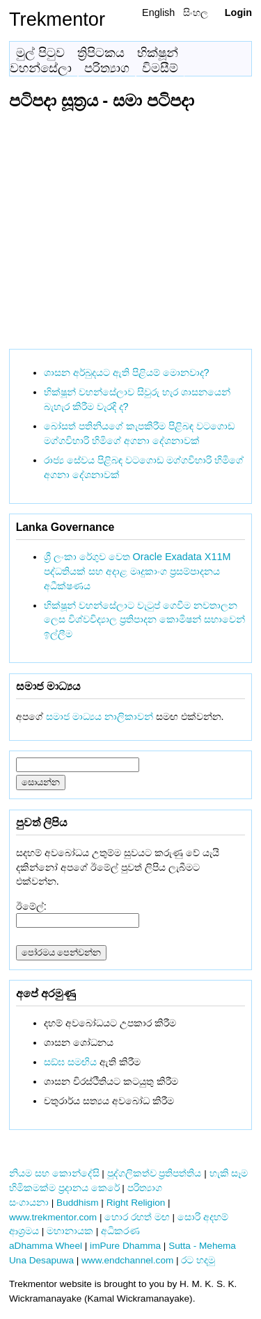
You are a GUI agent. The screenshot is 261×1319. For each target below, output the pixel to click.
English (158, 12)
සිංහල (195, 12)
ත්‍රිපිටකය (101, 53)
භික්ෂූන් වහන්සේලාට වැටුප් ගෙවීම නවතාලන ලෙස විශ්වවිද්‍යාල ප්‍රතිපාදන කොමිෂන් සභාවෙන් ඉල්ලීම (144, 620)
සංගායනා (29, 1202)
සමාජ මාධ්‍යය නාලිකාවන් (99, 716)
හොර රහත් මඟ (137, 1217)
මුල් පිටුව (40, 53)
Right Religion (136, 1202)
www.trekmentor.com (53, 1217)
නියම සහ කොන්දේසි (54, 1173)
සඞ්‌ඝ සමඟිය (70, 1061)
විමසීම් (160, 68)
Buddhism (77, 1202)
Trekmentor (57, 19)
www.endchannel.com (127, 1260)
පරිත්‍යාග (106, 68)
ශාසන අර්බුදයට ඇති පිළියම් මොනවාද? (126, 372)
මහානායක (70, 1231)
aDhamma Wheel (45, 1245)
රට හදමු (198, 1260)
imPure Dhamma (125, 1245)
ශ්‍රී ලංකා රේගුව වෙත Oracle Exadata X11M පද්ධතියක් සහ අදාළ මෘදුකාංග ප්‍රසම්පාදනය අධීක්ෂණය (137, 571)
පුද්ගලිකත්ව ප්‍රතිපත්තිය (154, 1173)
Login (238, 12)
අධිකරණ (120, 1231)
